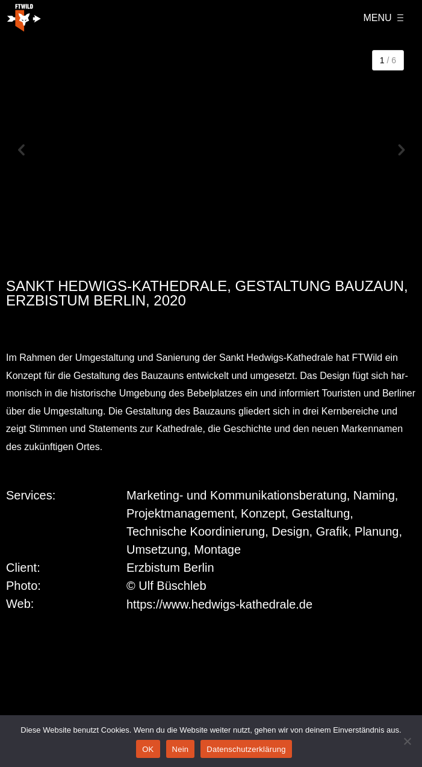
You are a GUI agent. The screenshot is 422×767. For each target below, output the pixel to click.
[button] (21, 151)
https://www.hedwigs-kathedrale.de (219, 604)
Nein (180, 749)
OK (148, 749)
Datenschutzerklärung (245, 749)
